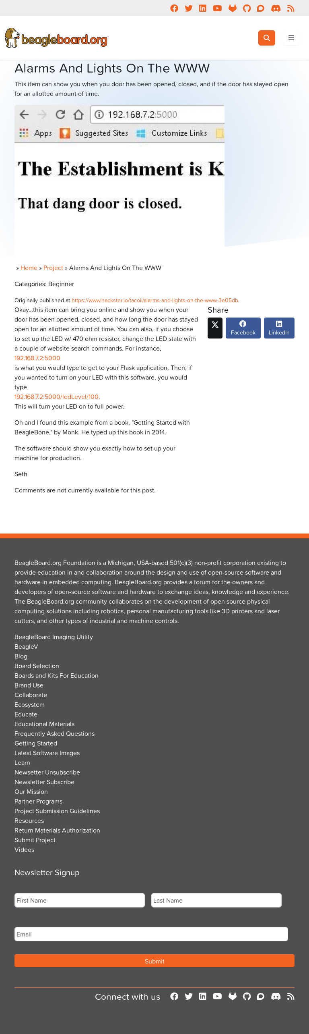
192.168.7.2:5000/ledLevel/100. (57, 396)
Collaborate (30, 694)
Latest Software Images (47, 752)
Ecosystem (29, 704)
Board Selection (36, 665)
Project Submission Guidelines (57, 810)
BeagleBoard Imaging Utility (53, 636)
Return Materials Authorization (57, 830)
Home (29, 267)
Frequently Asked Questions (54, 733)
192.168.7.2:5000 (37, 357)
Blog (20, 656)
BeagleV (26, 646)
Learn (22, 762)
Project (53, 267)
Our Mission (31, 791)
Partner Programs (38, 801)
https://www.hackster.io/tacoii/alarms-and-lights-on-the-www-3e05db (155, 300)
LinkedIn (279, 330)
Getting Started (35, 743)
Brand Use (28, 685)
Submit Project (35, 839)
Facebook (243, 330)
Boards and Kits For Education (56, 675)
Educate (25, 714)
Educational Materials (44, 723)
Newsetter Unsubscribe (47, 772)
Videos (24, 849)
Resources (29, 820)
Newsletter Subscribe (44, 781)
